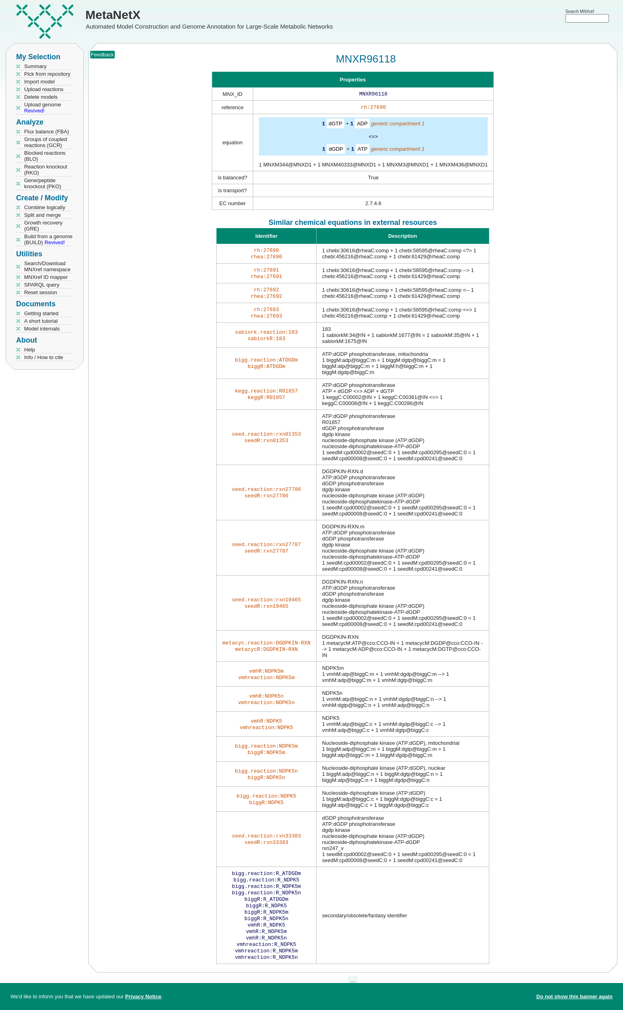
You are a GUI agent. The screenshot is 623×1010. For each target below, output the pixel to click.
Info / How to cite (43, 357)
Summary (35, 66)
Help (29, 350)
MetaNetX (113, 14)
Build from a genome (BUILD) (48, 239)
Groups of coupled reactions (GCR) (45, 142)
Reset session (40, 292)
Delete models (41, 97)
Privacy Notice (143, 996)
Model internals (42, 329)
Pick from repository (47, 74)
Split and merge (42, 215)
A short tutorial (41, 321)
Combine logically (44, 207)
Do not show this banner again (574, 996)
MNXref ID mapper (46, 277)
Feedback (102, 55)
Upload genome (42, 108)
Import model (39, 82)
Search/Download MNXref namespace (47, 266)
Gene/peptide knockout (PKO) (42, 183)
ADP (362, 125)
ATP (362, 150)
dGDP (336, 150)
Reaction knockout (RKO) (45, 170)
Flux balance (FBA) (46, 132)
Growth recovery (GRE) (43, 226)
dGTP (335, 125)
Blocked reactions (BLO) (45, 156)
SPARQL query (41, 285)
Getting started (41, 313)
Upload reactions (44, 89)
